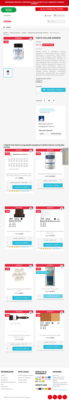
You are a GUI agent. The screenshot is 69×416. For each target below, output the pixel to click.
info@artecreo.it (62, 390)
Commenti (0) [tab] (45, 112)
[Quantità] (38, 90)
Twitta (49, 100)
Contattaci (7, 16)
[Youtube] (65, 397)
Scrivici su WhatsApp (8, 9)
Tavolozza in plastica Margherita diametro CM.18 (19, 290)
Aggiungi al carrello (53, 90)
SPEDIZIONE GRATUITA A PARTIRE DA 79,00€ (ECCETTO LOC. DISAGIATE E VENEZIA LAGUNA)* (34, 3)
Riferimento (43, 124)
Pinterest (54, 100)
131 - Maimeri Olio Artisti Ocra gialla (50, 335)
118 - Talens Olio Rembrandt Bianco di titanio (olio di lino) (50, 232)
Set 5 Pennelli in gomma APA (50, 289)
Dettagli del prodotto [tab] (47, 109)
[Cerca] (56, 21)
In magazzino (43, 126)
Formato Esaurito (53, 296)
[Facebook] (50, 397)
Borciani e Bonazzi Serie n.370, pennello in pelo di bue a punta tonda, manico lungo (19, 174)
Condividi (44, 100)
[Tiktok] (60, 397)
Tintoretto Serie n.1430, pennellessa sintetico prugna (19, 336)
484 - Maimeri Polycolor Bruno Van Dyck (19, 231)
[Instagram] (55, 397)
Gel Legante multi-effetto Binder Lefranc (50, 174)
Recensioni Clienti (64, 156)
